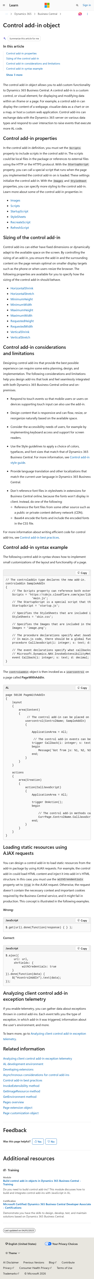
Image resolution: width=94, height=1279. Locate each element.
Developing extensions (18, 1069)
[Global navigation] (4, 5)
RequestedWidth (22, 326)
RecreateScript (20, 222)
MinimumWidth (21, 304)
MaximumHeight (22, 310)
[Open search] (77, 5)
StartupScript (19, 211)
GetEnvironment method (19, 1096)
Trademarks (10, 1273)
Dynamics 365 (23, 14)
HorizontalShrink (22, 288)
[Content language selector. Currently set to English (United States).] (21, 1244)
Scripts (15, 206)
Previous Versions (33, 1262)
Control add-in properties (21, 53)
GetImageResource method (21, 1091)
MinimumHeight (22, 299)
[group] (47, 621)
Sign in (87, 5)
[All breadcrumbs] (6, 14)
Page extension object (17, 1107)
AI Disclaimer (11, 1262)
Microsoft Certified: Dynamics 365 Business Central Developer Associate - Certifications (47, 1205)
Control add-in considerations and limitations (33, 63)
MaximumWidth (21, 315)
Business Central (47, 14)
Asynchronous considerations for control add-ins (36, 1075)
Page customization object (21, 1113)
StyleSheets (18, 217)
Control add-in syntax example (24, 68)
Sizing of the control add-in (22, 58)
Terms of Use (64, 1268)
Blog (51, 1262)
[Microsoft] (47, 5)
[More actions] (87, 14)
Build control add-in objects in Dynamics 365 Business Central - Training (42, 1182)
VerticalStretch (20, 337)
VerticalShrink (20, 332)
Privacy (7, 1268)
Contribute (68, 1262)
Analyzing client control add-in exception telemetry (37, 1058)
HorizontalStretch (22, 293)
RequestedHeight (22, 321)
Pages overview (13, 1102)
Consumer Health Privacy (34, 1268)
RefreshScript (20, 227)
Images (15, 200)
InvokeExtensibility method (21, 1086)
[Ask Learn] (80, 14)
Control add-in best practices (39, 537)
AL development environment (23, 1064)
